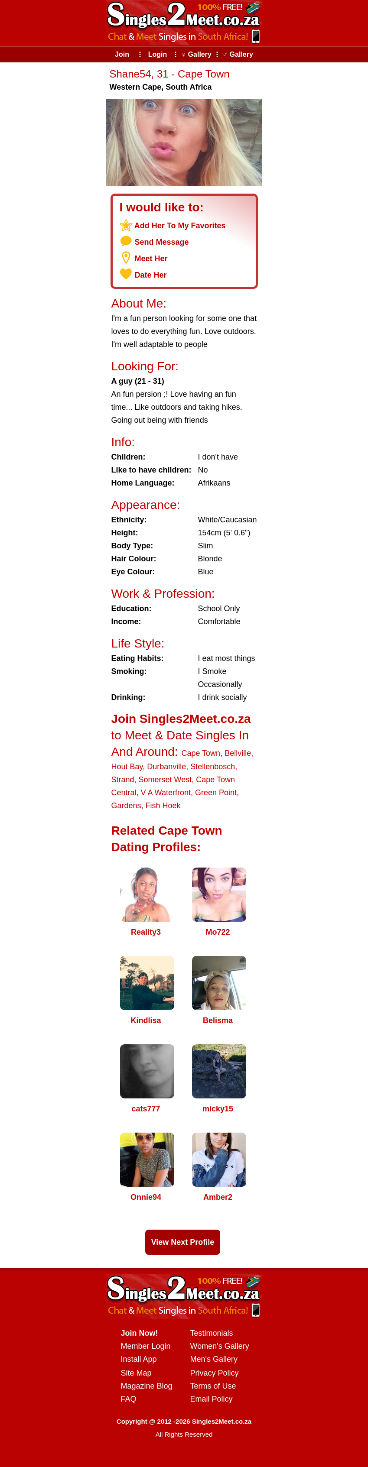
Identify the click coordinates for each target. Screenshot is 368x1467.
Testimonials (211, 1333)
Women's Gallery (219, 1346)
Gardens (126, 805)
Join (122, 54)
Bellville (238, 753)
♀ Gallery (196, 54)
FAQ (129, 1399)
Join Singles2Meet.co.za (181, 718)
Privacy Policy (214, 1373)
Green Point (216, 792)
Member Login (146, 1346)
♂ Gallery (237, 54)
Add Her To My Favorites (180, 225)
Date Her (151, 275)
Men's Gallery (214, 1359)
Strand (122, 779)
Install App (139, 1359)
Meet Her (151, 258)
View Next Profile (183, 1242)
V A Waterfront (166, 792)
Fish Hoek (163, 805)
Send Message (162, 242)
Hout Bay (127, 766)
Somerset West (165, 779)
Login (157, 54)
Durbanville (166, 766)
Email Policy (211, 1399)
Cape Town (200, 753)
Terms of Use (213, 1386)
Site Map (136, 1373)
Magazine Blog (147, 1386)
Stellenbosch (212, 766)
